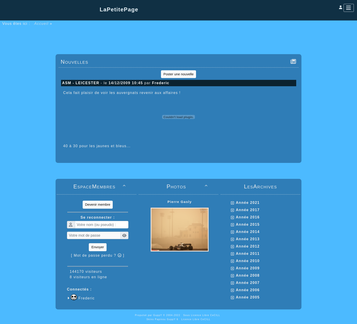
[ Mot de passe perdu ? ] (98, 255)
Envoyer (97, 247)
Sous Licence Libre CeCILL (202, 315)
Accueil (41, 23)
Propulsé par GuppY (149, 315)
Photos (188, 186)
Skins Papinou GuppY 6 (163, 319)
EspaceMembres (100, 186)
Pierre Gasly (180, 202)
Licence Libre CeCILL (195, 319)
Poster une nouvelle (178, 74)
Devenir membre (97, 204)
